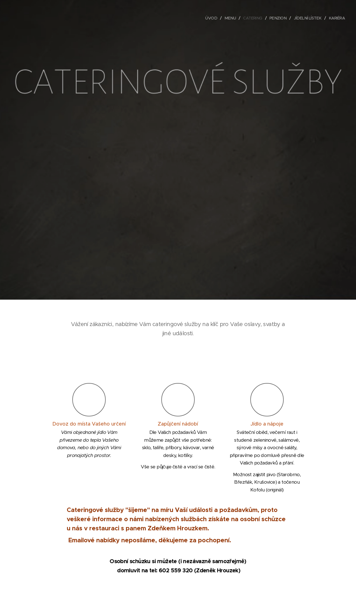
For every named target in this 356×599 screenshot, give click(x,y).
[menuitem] (206, 18)
